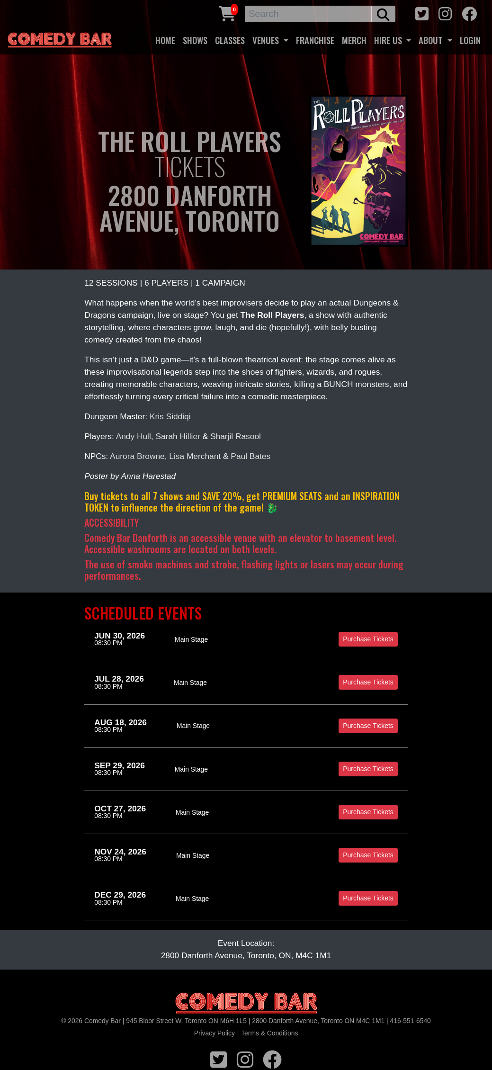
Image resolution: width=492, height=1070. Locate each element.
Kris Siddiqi (170, 416)
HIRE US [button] (389, 40)
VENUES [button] (266, 40)
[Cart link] (227, 12)
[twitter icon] (422, 12)
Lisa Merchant (195, 456)
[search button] (383, 14)
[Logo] (246, 1003)
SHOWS (195, 40)
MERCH (354, 40)
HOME (165, 40)
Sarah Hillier (177, 436)
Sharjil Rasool (235, 436)
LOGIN (470, 40)
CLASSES (230, 40)
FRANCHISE (315, 40)
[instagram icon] (445, 12)
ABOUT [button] (432, 40)
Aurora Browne (137, 456)
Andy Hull (133, 436)
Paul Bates (250, 456)
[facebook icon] (469, 12)
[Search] (308, 14)
